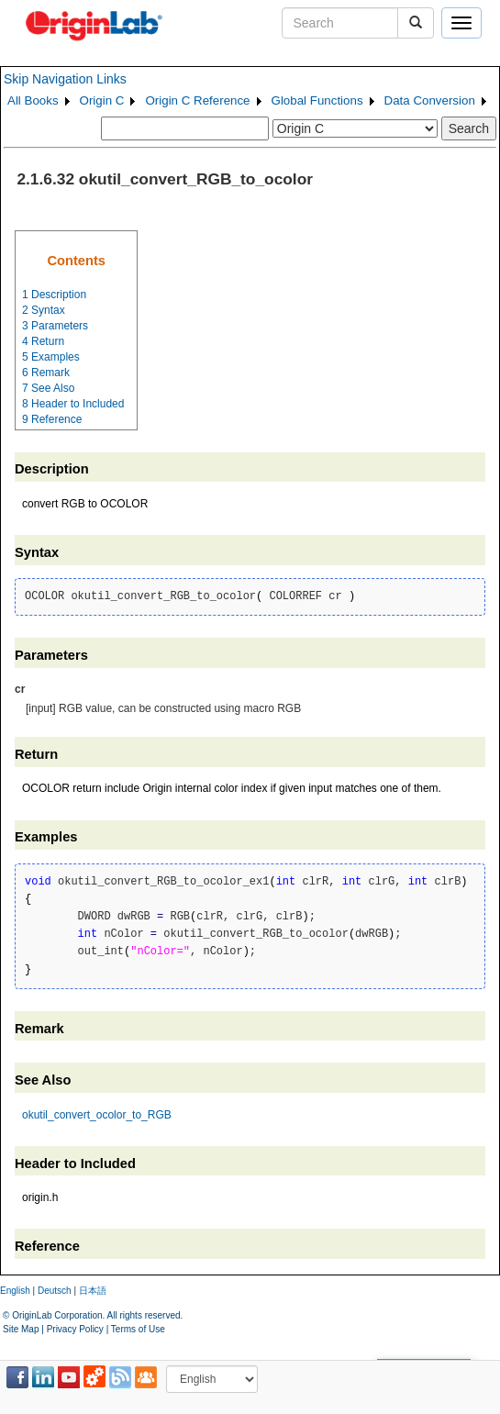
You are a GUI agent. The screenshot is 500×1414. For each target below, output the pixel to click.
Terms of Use (138, 1329)
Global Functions (317, 100)
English (15, 1291)
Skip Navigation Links (65, 79)
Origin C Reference (197, 100)
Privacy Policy (75, 1329)
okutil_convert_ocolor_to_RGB (97, 1114)
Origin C (102, 100)
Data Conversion (429, 100)
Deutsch (55, 1291)
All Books (33, 100)
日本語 (92, 1291)
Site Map (21, 1329)
